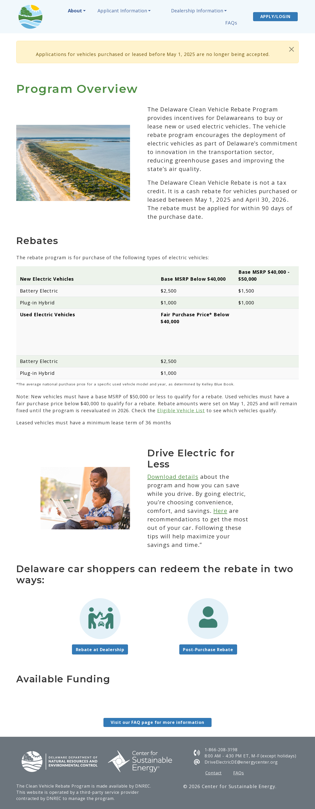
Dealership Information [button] (197, 10)
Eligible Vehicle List (181, 410)
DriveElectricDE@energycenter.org (241, 762)
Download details (172, 476)
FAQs (231, 23)
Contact (213, 773)
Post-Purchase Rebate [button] (208, 649)
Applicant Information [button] (122, 10)
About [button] (75, 10)
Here (220, 510)
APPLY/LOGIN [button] (275, 16)
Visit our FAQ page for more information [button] (157, 722)
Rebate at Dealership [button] (100, 649)
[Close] (291, 49)
